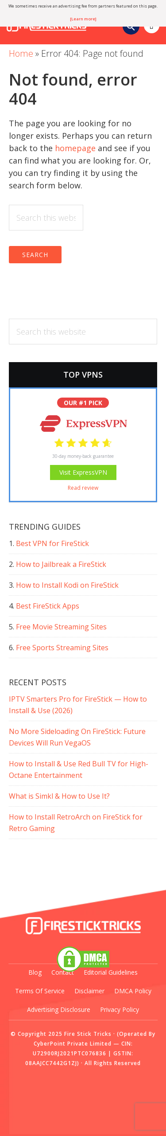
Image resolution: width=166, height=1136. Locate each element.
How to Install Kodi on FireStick (67, 585)
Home (21, 53)
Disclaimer (89, 991)
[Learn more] (83, 19)
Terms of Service (40, 991)
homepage (75, 148)
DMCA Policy (132, 991)
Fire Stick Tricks (88, 1034)
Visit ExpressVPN (83, 472)
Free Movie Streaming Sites (61, 627)
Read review (83, 488)
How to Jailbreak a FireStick (61, 564)
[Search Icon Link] (131, 28)
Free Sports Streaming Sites (62, 647)
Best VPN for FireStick (52, 543)
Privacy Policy (119, 1009)
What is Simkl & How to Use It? (59, 796)
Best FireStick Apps (47, 606)
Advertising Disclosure (58, 1009)
